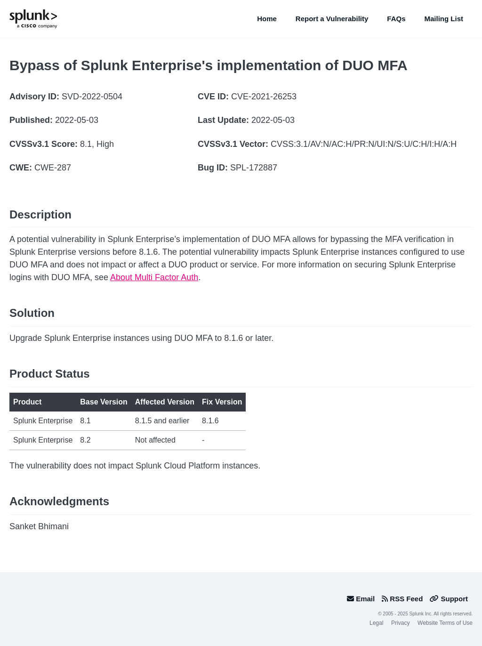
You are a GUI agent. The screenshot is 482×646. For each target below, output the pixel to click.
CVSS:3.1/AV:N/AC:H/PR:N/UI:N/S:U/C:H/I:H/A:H (364, 144)
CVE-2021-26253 (264, 96)
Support (449, 599)
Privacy (400, 623)
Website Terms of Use (445, 623)
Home (267, 19)
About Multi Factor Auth (154, 277)
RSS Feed (402, 599)
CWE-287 (52, 167)
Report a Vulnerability (332, 19)
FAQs (396, 19)
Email (361, 599)
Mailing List (444, 19)
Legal (376, 623)
